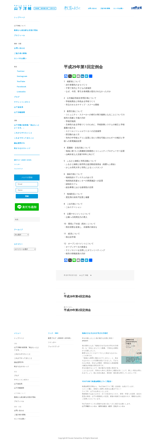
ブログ (17, 97)
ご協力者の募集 (105, 8)
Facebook (21, 87)
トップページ (19, 17)
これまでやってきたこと (24, 138)
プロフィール (19, 35)
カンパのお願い (118, 8)
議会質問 (19, 143)
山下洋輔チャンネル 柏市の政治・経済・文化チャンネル (103, 406)
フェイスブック (18, 169)
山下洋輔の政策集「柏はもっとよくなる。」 (26, 126)
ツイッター (17, 164)
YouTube (21, 81)
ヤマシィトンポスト (22, 102)
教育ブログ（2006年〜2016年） (23, 160)
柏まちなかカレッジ (22, 148)
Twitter (21, 71)
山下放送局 (18, 107)
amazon (85, 340)
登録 (27, 196)
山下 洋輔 (84, 275)
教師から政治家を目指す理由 (26, 30)
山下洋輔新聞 (19, 112)
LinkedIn (21, 92)
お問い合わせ (92, 8)
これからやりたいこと (23, 133)
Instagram (22, 76)
